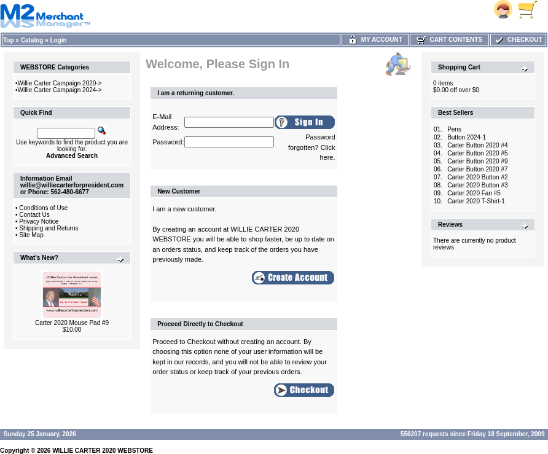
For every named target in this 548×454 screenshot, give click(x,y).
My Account (375, 39)
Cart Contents (449, 39)
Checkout (518, 39)
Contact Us (34, 214)
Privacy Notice (38, 221)
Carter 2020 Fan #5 (474, 193)
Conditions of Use (43, 208)
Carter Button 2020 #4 (477, 145)
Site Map (31, 235)
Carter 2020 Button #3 (477, 185)
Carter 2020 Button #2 (477, 177)
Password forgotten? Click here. (311, 147)
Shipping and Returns (48, 228)
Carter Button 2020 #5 (477, 153)
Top (8, 40)
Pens (454, 129)
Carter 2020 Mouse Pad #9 (72, 322)
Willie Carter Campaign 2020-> (60, 83)
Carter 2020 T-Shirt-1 (476, 201)
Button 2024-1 (466, 137)
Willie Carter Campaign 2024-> (60, 90)
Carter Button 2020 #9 (477, 161)
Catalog (32, 40)
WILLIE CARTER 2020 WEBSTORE (102, 450)
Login (58, 40)
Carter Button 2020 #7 (477, 169)
